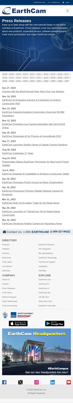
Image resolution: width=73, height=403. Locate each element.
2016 (4, 78)
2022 (32, 74)
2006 (4, 81)
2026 (4, 74)
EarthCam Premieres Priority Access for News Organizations (32, 182)
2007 (66, 78)
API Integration (45, 249)
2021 (39, 74)
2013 (25, 78)
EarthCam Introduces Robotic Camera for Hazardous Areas (32, 223)
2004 (18, 81)
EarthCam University (47, 306)
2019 (52, 74)
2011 (39, 78)
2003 (25, 81)
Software (5, 249)
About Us (6, 279)
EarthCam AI (44, 288)
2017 (66, 74)
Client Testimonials (9, 301)
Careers (5, 284)
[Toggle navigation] (67, 10)
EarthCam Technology (48, 258)
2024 (18, 74)
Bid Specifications (46, 253)
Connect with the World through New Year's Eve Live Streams (33, 91)
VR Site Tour (44, 297)
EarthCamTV (44, 284)
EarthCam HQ (44, 293)
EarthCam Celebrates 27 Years (17, 153)
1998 (59, 81)
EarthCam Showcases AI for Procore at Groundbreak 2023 (31, 136)
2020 (46, 74)
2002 (32, 81)
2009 (52, 78)
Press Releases (8, 288)
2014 (18, 78)
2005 (11, 81)
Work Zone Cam (45, 301)
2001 (39, 81)
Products (5, 245)
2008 (59, 78)
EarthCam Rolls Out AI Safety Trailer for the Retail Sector (31, 203)
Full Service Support (47, 262)
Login (66, 2)
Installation (43, 266)
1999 (52, 81)
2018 (59, 74)
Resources (6, 258)
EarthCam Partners (46, 245)
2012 (32, 78)
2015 (11, 78)
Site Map (42, 271)
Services (5, 253)
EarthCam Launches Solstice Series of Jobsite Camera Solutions (34, 145)
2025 (11, 74)
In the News (7, 293)
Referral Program (9, 297)
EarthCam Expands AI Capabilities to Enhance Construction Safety (35, 174)
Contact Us (54, 2)
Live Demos (7, 266)
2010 (46, 78)
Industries (6, 271)
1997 (66, 81)
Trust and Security (9, 306)
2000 (46, 81)
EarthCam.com (39, 2)
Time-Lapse (7, 262)
